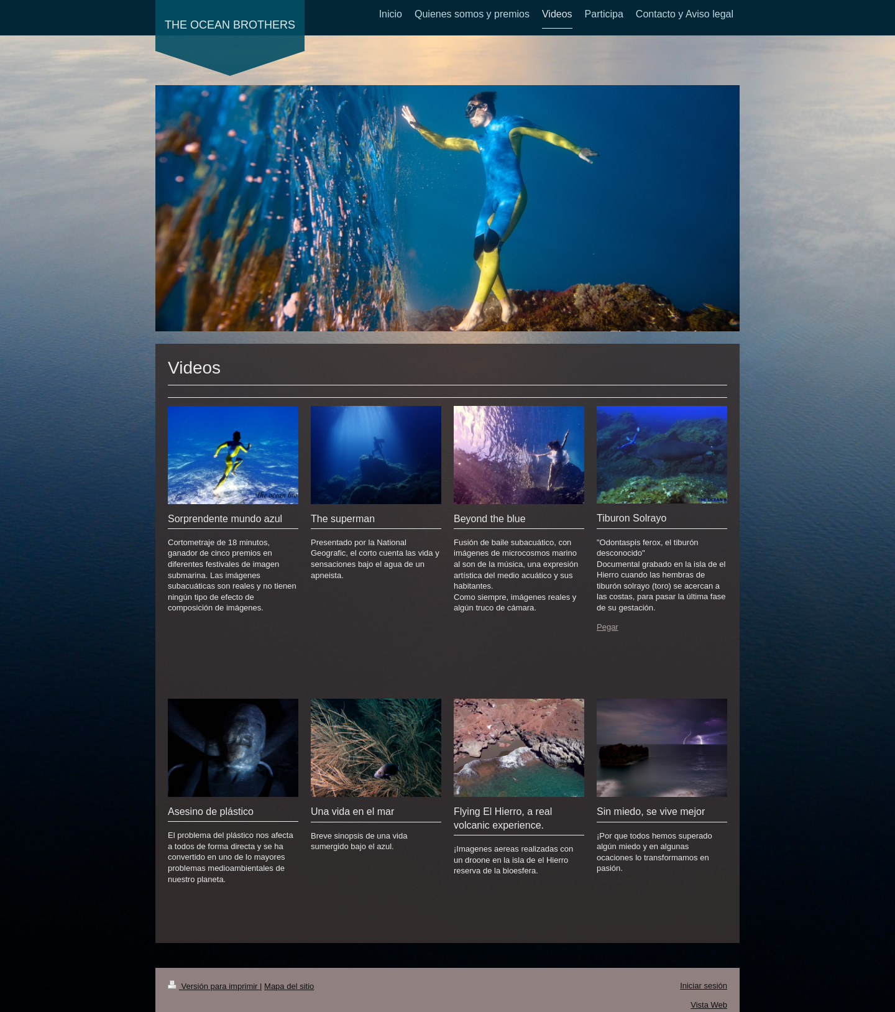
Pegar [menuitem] (607, 627)
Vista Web (709, 1005)
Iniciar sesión (703, 985)
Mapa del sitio (289, 986)
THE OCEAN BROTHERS (230, 25)
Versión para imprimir (214, 986)
